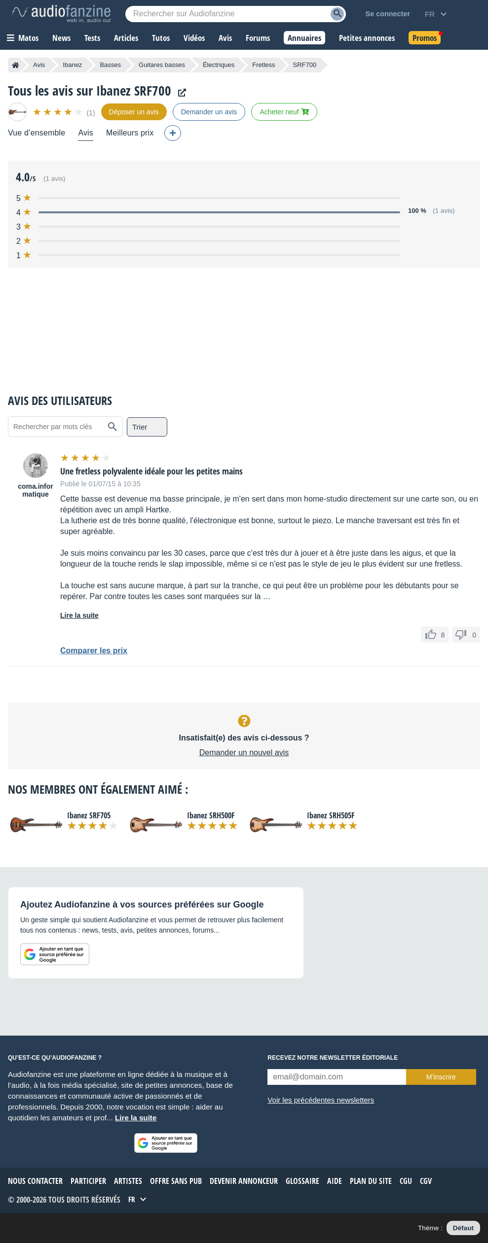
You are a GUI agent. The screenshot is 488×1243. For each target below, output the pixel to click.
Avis (39, 64)
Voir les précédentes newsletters (320, 1100)
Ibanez (72, 64)
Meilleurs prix (129, 133)
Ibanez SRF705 (89, 815)
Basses (110, 64)
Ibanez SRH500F (211, 815)
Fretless (263, 64)
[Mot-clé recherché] (235, 14)
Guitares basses (162, 64)
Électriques (218, 64)
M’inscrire (441, 1077)
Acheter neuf (284, 112)
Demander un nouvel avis (244, 752)
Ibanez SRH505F (331, 815)
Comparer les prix (93, 650)
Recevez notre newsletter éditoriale (332, 1057)
